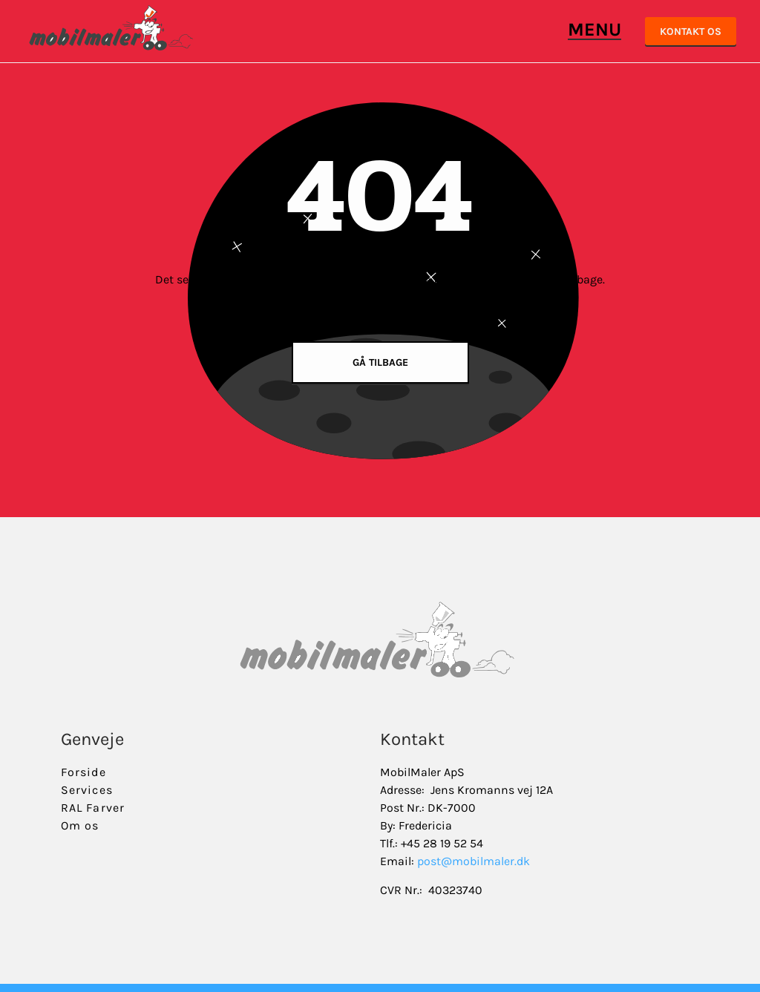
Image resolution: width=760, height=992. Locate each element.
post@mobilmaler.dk (473, 861)
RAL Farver (93, 808)
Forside (83, 772)
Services (87, 790)
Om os (80, 825)
